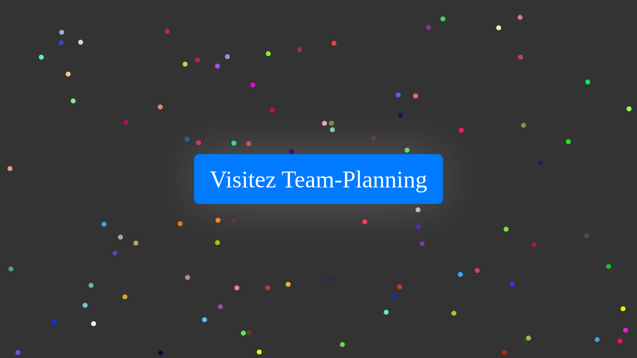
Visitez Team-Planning (318, 179)
